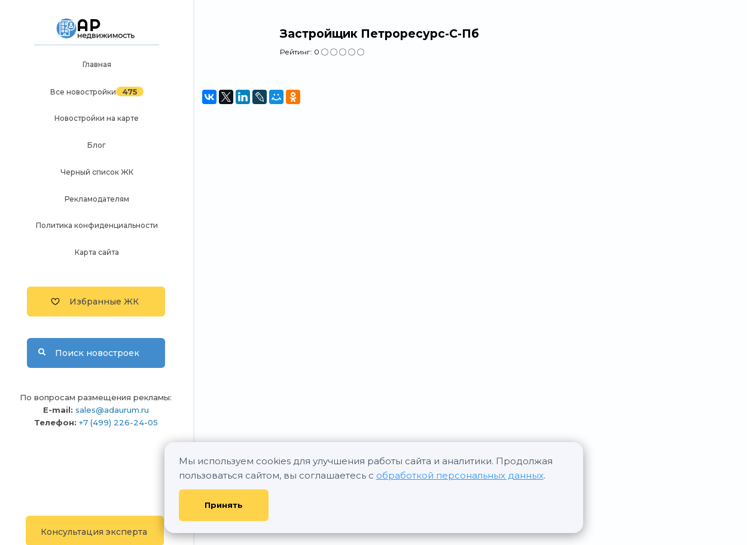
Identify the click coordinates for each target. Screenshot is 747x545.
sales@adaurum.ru (112, 410)
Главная (97, 64)
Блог (96, 145)
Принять (224, 505)
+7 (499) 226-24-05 (118, 422)
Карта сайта (97, 252)
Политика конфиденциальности (97, 225)
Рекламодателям (97, 198)
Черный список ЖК (96, 172)
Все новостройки (83, 91)
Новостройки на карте (96, 118)
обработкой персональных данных (460, 475)
